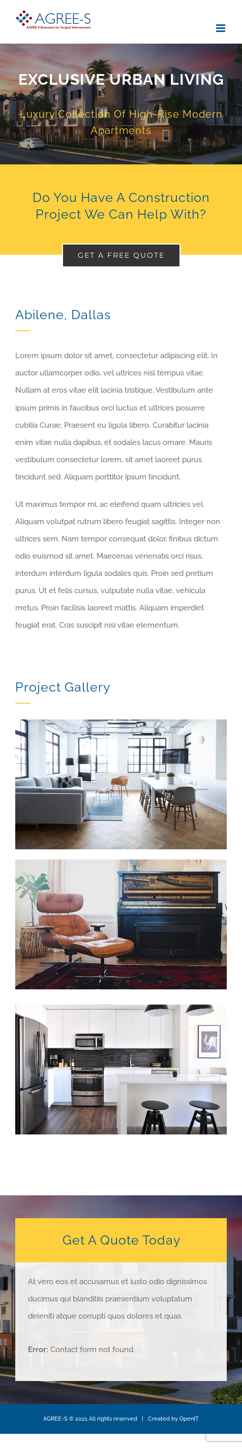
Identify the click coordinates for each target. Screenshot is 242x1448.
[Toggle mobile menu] (221, 28)
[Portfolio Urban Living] (121, 104)
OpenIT (189, 1419)
